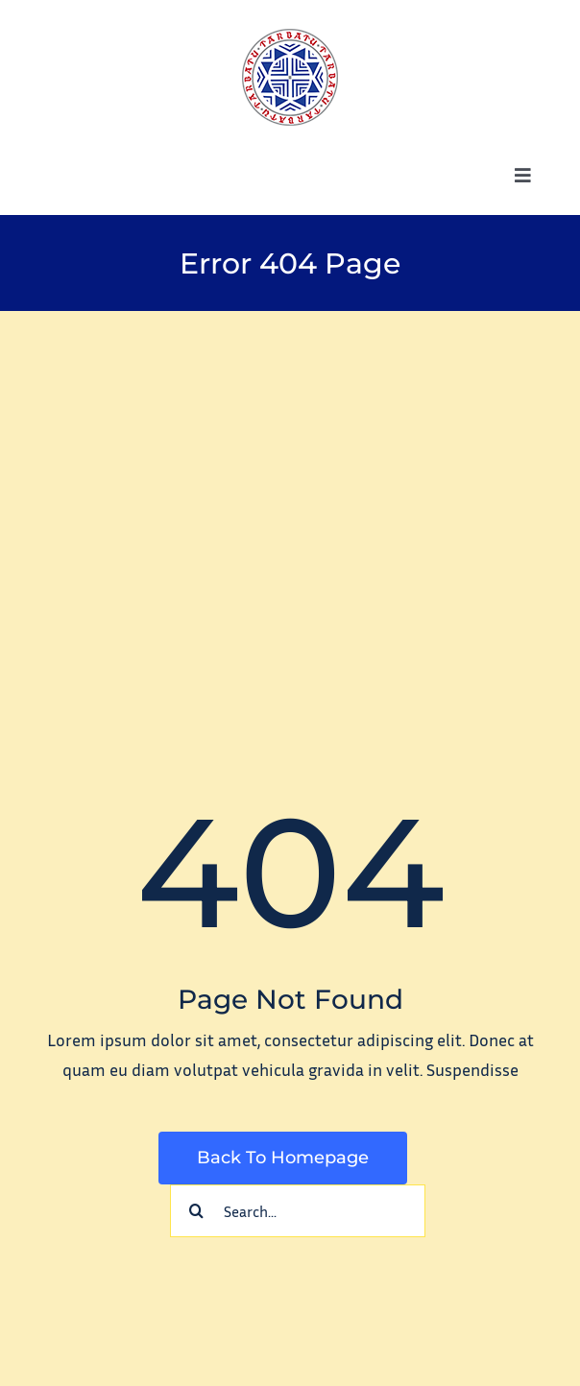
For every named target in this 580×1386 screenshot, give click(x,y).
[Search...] (297, 1210)
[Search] (196, 1210)
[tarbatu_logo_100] (290, 37)
